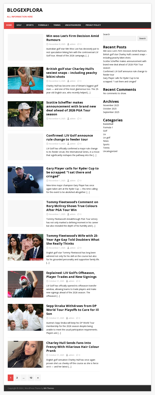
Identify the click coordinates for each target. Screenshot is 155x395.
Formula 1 (43, 25)
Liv (104, 134)
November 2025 (111, 105)
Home (9, 25)
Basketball (108, 123)
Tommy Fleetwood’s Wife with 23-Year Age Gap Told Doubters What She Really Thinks (72, 240)
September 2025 (111, 112)
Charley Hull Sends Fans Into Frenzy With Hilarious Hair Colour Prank (72, 347)
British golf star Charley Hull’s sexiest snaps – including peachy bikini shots (71, 73)
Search (106, 34)
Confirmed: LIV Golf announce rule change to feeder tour (69, 137)
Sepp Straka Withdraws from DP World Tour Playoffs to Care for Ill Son (72, 310)
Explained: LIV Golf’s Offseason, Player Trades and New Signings (71, 275)
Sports (29, 25)
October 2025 (110, 108)
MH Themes (49, 388)
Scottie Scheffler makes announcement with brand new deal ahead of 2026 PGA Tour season (71, 108)
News (106, 140)
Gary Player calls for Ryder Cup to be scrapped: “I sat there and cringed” (72, 172)
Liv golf (106, 137)
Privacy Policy (93, 25)
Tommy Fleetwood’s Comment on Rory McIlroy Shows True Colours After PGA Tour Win (72, 206)
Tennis (56, 25)
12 (31, 377)
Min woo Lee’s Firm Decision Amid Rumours (72, 38)
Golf (18, 25)
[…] (87, 55)
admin (73, 44)
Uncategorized (73, 25)
